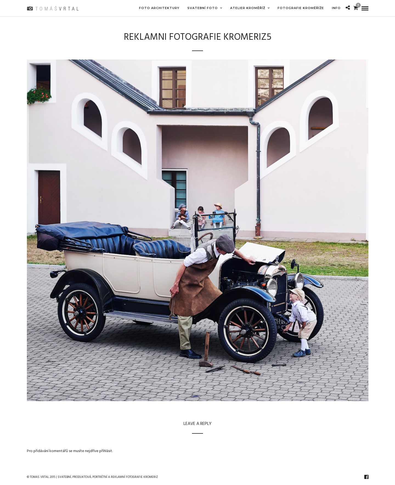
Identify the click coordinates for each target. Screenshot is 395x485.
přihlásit (105, 451)
